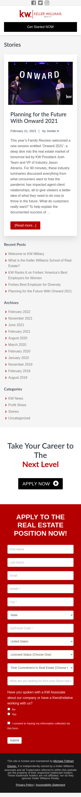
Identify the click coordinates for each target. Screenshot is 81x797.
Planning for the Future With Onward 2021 (38, 117)
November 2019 (20, 364)
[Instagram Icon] (47, 3)
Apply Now (36, 483)
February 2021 (19, 331)
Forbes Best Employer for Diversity (34, 284)
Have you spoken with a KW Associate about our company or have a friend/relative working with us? (40, 697)
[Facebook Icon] (33, 3)
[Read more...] (27, 226)
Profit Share (17, 405)
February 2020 (19, 351)
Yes (12, 714)
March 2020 (17, 344)
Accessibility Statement (50, 784)
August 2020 (17, 338)
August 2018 (17, 377)
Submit (14, 740)
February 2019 (19, 371)
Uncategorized (19, 418)
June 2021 (16, 325)
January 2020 (18, 358)
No (11, 709)
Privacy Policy (25, 784)
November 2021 (20, 318)
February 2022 (19, 312)
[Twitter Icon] (40, 3)
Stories (13, 411)
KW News (15, 398)
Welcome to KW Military (26, 254)
